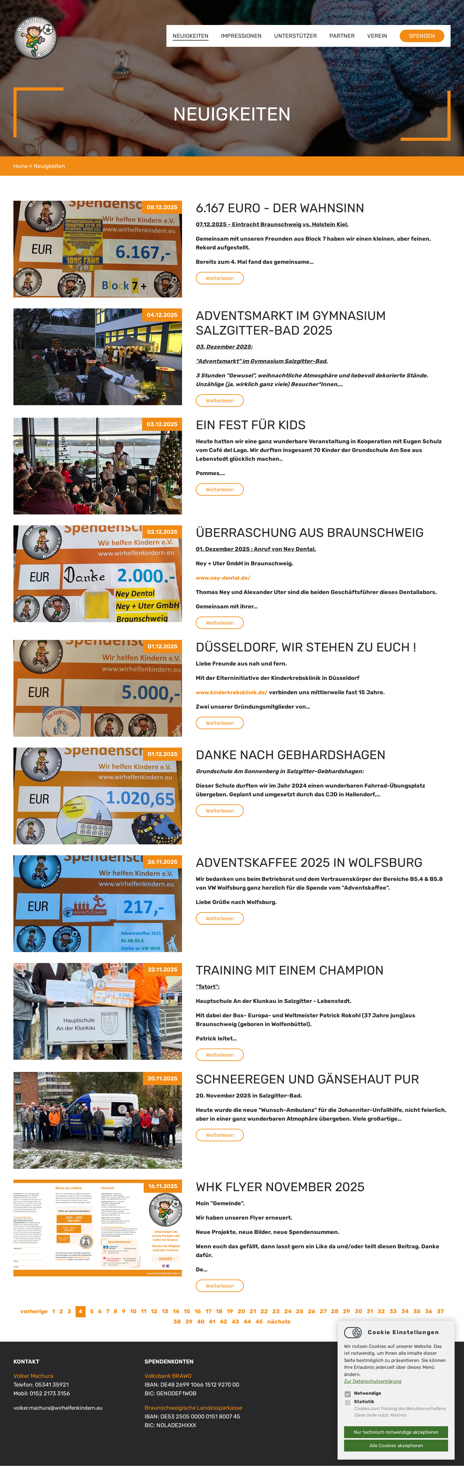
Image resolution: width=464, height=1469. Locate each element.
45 (259, 1324)
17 (208, 1314)
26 (311, 1314)
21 (252, 1314)
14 (176, 1314)
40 (201, 1324)
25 (300, 1314)
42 (223, 1324)
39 (189, 1324)
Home (21, 166)
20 (241, 1314)
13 (165, 1314)
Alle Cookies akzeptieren (396, 1445)
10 (133, 1314)
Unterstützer (295, 35)
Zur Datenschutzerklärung (373, 1381)
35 (417, 1314)
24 (288, 1314)
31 (370, 1314)
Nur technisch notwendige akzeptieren (396, 1432)
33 (393, 1314)
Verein (377, 35)
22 (264, 1314)
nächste (279, 1324)
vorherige (34, 1314)
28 (334, 1314)
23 (276, 1314)
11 (143, 1314)
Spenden (422, 35)
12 (154, 1314)
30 (358, 1314)
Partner (342, 35)
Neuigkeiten (191, 35)
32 (381, 1314)
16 (198, 1314)
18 (219, 1314)
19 (230, 1314)
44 (247, 1324)
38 (177, 1324)
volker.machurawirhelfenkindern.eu (62, 1411)
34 (405, 1314)
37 (440, 1314)
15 (187, 1314)
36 (428, 1314)
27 (323, 1314)
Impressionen (241, 35)
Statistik (359, 1401)
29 (346, 1314)
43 (235, 1324)
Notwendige (363, 1392)
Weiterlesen (221, 278)
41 (212, 1324)
